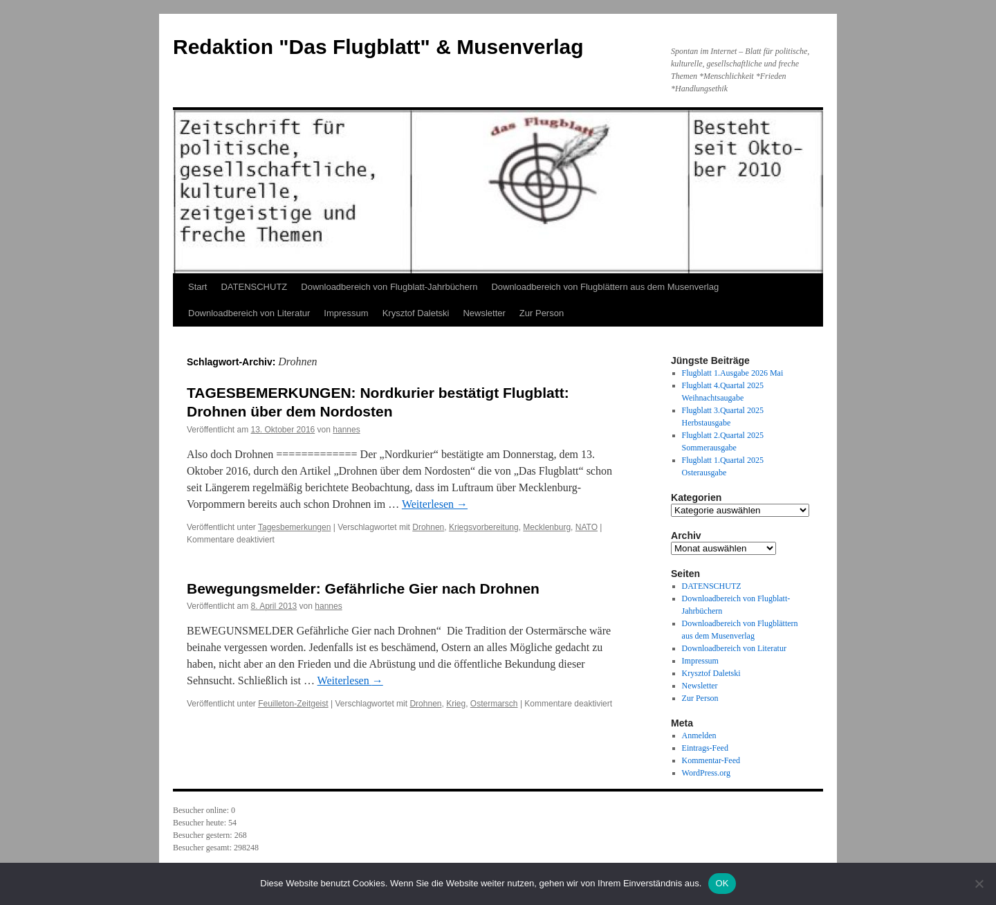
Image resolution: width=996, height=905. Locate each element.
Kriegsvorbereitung (484, 527)
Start (197, 287)
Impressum (346, 313)
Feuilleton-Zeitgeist (293, 704)
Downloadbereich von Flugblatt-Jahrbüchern (389, 287)
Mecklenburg (547, 527)
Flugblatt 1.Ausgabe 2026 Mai (733, 373)
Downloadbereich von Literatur (249, 313)
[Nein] (979, 883)
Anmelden (699, 735)
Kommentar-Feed (711, 760)
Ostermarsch (494, 704)
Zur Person (541, 313)
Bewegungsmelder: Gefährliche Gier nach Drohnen (363, 588)
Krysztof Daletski (416, 313)
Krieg (455, 704)
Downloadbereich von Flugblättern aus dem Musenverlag (605, 287)
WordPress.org (706, 773)
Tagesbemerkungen (294, 527)
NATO (586, 527)
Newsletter (484, 313)
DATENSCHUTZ (254, 287)
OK (721, 883)
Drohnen (428, 527)
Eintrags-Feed (705, 748)
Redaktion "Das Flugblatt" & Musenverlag (378, 46)
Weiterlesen (435, 504)
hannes (346, 430)
